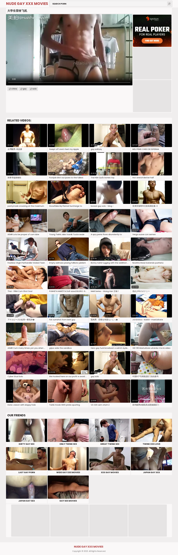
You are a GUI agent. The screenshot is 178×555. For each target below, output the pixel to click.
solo (34, 88)
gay (25, 88)
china (14, 88)
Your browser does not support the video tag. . (69, 49)
